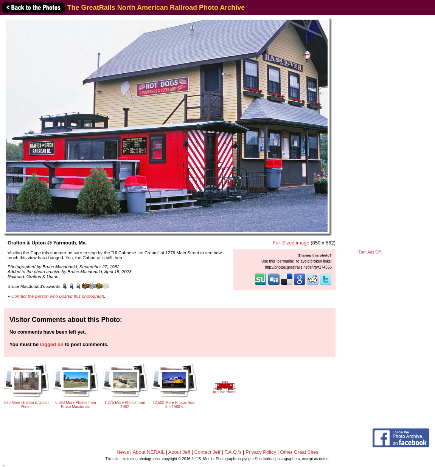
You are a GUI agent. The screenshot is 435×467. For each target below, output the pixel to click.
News (123, 452)
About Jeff (179, 452)
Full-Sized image (291, 243)
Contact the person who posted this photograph (57, 296)
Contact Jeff (207, 452)
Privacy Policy (260, 452)
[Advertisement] (369, 133)
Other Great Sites (299, 452)
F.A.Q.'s (232, 452)
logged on (52, 344)
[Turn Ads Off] (369, 252)
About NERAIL (149, 452)
